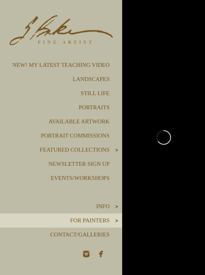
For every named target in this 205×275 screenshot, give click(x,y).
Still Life (95, 93)
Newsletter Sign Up (79, 164)
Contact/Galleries (80, 234)
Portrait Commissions (75, 136)
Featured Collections (75, 150)
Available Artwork (79, 121)
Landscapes (91, 79)
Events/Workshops (80, 178)
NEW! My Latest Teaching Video (61, 65)
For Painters (90, 220)
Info (103, 206)
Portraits (94, 107)
